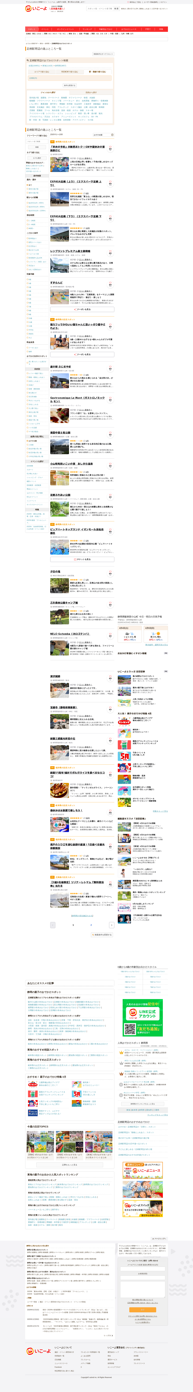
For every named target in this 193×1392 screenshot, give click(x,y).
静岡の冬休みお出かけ (57, 1044)
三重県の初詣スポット (98, 1055)
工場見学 (87, 104)
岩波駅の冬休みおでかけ (88, 1005)
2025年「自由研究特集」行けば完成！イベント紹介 (36, 528)
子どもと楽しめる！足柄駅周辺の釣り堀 (135, 1149)
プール (47, 110)
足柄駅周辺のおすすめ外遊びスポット (134, 1155)
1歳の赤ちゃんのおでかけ (155, 971)
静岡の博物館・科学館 (79, 1274)
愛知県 (149, 1110)
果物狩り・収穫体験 (99, 101)
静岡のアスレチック (82, 1265)
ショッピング (70, 113)
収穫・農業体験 (49, 1200)
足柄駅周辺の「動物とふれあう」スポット (136, 1132)
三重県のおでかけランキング (66, 1187)
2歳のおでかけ (130, 977)
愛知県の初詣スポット (78, 1055)
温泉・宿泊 (73, 1200)
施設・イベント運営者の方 (64, 1352)
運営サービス (112, 1360)
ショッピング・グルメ (35, 477)
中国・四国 (114, 34)
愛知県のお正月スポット (83, 1065)
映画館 (101, 107)
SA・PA (94, 117)
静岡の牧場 (79, 1252)
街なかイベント (32, 497)
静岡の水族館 (104, 1274)
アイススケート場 (36, 113)
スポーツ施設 (76, 107)
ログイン (163, 2)
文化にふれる (91, 1197)
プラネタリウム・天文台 (39, 117)
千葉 (60, 34)
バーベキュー (68, 101)
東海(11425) (47, 66)
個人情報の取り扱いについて (142, 1300)
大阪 (97, 34)
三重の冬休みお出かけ (98, 1044)
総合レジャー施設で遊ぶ (38, 1197)
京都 (101, 34)
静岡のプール (90, 1252)
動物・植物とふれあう (59, 1197)
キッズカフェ (83, 117)
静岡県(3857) (60, 66)
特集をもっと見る (160, 811)
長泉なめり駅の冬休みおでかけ (63, 1007)
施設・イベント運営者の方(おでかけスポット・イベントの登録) (63, 1302)
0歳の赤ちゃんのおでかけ (130, 971)
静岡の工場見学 (32, 1259)
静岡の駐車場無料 (67, 1265)
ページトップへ (159, 1239)
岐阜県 (134, 1110)
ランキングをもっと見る (157, 1115)
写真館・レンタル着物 (51, 120)
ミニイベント (31, 501)
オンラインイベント (65, 29)
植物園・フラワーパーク (39, 101)
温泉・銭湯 (66, 110)
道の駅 (94, 113)
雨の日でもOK (133, 9)
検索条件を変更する (102, 935)
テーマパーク (53, 98)
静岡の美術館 (93, 1274)
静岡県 (142, 1110)
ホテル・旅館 (78, 110)
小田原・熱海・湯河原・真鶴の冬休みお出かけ (47, 1026)
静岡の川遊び (32, 1268)
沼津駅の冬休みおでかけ (60, 1010)
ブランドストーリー (141, 1352)
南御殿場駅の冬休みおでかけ (40, 1005)
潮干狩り (53, 104)
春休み (123, 9)
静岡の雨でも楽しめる (35, 1274)
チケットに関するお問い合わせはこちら (142, 1316)
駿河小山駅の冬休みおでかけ (40, 1002)
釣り (78, 101)
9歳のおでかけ (155, 992)
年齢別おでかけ (105, 29)
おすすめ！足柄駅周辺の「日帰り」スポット (137, 1127)
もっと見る (107, 1335)
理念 (109, 1356)
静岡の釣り (70, 1252)
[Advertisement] (82, 666)
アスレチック (63, 107)
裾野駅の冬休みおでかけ (38, 1007)
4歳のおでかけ (130, 982)
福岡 (131, 34)
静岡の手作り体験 (46, 1259)
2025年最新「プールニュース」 (36, 521)
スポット (32, 29)
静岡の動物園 (43, 1252)
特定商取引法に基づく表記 (64, 1371)
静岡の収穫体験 (77, 1259)
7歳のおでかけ (155, 987)
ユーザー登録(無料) (151, 2)
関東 (45, 34)
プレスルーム (85, 1360)
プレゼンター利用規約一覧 (90, 1352)
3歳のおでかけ (155, 977)
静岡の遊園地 (32, 1252)
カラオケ (55, 117)
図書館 (39, 110)
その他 (90, 120)
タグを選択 (37, 158)
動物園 (64, 98)
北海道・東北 (31, 34)
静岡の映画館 (64, 1274)
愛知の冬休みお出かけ (78, 1044)
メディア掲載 (85, 1363)
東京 (50, 34)
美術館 (32, 107)
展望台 (105, 104)
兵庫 (105, 34)
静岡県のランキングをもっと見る (143, 1104)
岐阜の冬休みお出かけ (37, 1044)
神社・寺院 (51, 107)
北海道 (38, 34)
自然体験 (30, 466)
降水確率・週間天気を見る (156, 645)
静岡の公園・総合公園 (100, 1265)
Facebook (58, 1367)
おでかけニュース (128, 29)
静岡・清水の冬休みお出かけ (40, 1028)
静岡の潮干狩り (79, 1281)
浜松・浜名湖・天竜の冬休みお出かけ (44, 1020)
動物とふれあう (145, 9)
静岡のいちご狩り (93, 1281)
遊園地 (43, 98)
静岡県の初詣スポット (57, 1055)
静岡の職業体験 (90, 1259)
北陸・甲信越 (84, 34)
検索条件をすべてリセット (103, 54)
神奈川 (55, 34)
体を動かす (62, 1200)
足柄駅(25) (33, 78)
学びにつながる (77, 1197)
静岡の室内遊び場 (51, 1274)
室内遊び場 (34, 98)
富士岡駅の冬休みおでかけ (65, 1005)
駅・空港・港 (35, 120)
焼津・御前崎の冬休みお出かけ (73, 1031)
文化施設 (40, 107)
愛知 (74, 34)
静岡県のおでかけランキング (96, 1184)
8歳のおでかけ (130, 992)
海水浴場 (55, 110)
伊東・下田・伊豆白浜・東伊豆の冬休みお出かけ (82, 1020)
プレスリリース (139, 1363)
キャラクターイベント (35, 505)
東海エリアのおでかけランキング (42, 1184)
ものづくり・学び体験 (35, 493)
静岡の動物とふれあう (63, 1259)
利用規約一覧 (59, 1356)
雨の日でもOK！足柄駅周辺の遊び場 (133, 1138)
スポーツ (30, 470)
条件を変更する (69, 85)
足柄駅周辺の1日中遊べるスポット (133, 1144)
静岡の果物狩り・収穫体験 (37, 1283)
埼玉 (64, 34)
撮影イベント (31, 481)
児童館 (32, 110)
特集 (161, 29)
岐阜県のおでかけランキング (70, 1184)
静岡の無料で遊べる (52, 1265)
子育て (148, 29)
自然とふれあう (34, 1200)
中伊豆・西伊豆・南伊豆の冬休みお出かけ (87, 1026)
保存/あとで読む (134, 2)
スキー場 (89, 110)
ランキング (87, 29)
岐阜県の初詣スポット (37, 1055)
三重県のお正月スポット (38, 1068)
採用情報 (111, 1363)
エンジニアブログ (114, 1367)
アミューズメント (68, 117)
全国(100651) (34, 66)
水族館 (92, 98)
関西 (93, 34)
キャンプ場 (56, 101)
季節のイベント (32, 489)
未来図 (136, 1356)
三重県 (156, 1110)
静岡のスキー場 (47, 1281)
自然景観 (85, 101)
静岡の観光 (100, 1252)
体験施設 (97, 104)
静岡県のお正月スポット (60, 1065)
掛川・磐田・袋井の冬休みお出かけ (43, 1031)
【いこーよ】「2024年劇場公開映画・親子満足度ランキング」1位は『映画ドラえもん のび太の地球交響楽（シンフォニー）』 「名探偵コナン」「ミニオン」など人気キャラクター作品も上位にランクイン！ (76, 1328)
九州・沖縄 (125, 34)
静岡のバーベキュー (57, 1252)
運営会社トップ (113, 1352)
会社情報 (137, 1360)
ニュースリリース (61, 1363)
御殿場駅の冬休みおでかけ (87, 1002)
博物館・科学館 (66, 104)
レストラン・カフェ (54, 113)
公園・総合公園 (90, 107)
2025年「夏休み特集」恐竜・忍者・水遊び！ (36, 515)
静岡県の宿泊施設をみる (82, 916)
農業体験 (44, 104)
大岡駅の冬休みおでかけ (38, 1010)
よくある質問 (85, 1356)
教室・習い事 (83, 113)
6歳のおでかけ (130, 987)
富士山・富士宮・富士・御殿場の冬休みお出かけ (48, 1023)
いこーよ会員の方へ (143, 1322)
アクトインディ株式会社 (135, 1348)
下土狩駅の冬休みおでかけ (89, 1007)
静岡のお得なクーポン (35, 1265)
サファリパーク (75, 98)
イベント (45, 29)
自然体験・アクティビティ (74, 120)
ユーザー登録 (32, 1302)
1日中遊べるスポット (160, 9)
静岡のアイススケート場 (63, 1281)
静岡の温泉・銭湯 (33, 1281)
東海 (70, 34)
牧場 (86, 98)
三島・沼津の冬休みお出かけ (66, 1028)
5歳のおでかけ (155, 982)
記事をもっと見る (69, 1165)
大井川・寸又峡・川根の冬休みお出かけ (45, 1034)
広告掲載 (58, 1360)
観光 (101, 113)
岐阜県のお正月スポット (38, 1065)
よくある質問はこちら (143, 1319)
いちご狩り (34, 104)
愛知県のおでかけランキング (40, 1187)
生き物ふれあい (32, 474)
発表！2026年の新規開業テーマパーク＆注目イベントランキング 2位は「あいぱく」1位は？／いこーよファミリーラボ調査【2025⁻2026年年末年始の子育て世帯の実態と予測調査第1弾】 (75, 1312)
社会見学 (78, 104)
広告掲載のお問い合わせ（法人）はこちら (142, 1303)
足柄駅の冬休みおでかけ (64, 1002)
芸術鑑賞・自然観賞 (34, 485)
